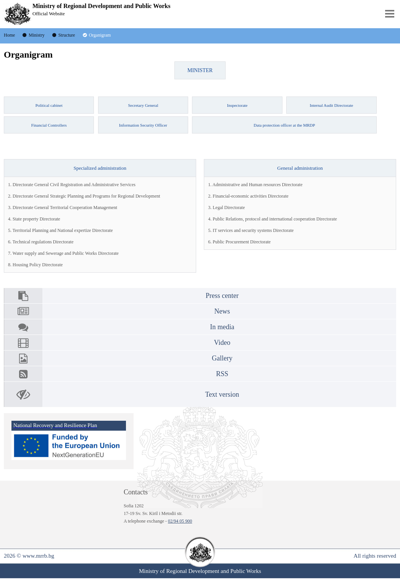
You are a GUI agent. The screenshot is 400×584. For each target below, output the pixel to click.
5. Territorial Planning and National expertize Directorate (60, 230)
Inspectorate (237, 105)
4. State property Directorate (34, 219)
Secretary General (143, 105)
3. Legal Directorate (226, 207)
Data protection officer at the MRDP (284, 125)
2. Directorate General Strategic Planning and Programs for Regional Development (84, 196)
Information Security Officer (143, 125)
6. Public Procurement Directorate (239, 242)
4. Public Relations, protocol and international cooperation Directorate (272, 219)
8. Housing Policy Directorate (35, 264)
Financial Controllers (49, 125)
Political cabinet (49, 105)
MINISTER (200, 70)
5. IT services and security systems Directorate (251, 230)
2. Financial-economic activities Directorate (248, 196)
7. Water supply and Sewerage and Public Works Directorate (63, 253)
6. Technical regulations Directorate (41, 242)
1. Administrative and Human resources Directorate (255, 184)
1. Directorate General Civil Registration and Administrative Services (71, 184)
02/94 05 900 (180, 521)
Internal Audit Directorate (331, 105)
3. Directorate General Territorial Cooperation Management (62, 207)
